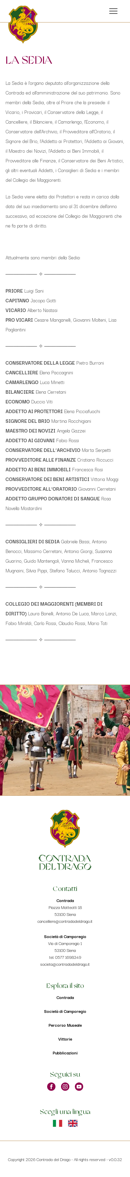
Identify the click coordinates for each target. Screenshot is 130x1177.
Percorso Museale (65, 1025)
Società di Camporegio (65, 1011)
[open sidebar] (113, 11)
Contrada (65, 997)
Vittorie (65, 1038)
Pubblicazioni (65, 1052)
